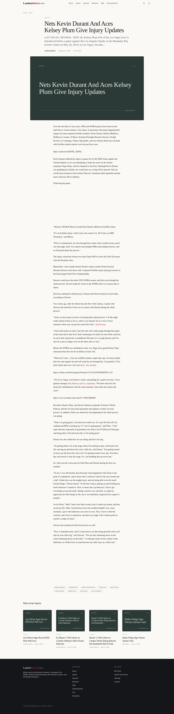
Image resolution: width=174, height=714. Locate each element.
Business (95, 3)
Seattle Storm (72, 591)
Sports (78, 3)
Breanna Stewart (60, 587)
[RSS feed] (149, 3)
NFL (73, 692)
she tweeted (91, 365)
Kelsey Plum (103, 587)
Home (25, 13)
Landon (33, 667)
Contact (117, 682)
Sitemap (117, 678)
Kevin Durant (114, 587)
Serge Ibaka (83, 591)
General (86, 3)
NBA (102, 3)
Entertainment (112, 3)
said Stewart (100, 324)
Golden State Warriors (88, 587)
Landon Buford (49, 51)
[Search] (144, 3)
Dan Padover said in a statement (81, 383)
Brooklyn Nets (73, 587)
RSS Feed (117, 671)
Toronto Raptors (96, 591)
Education (76, 696)
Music (71, 3)
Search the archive (121, 675)
